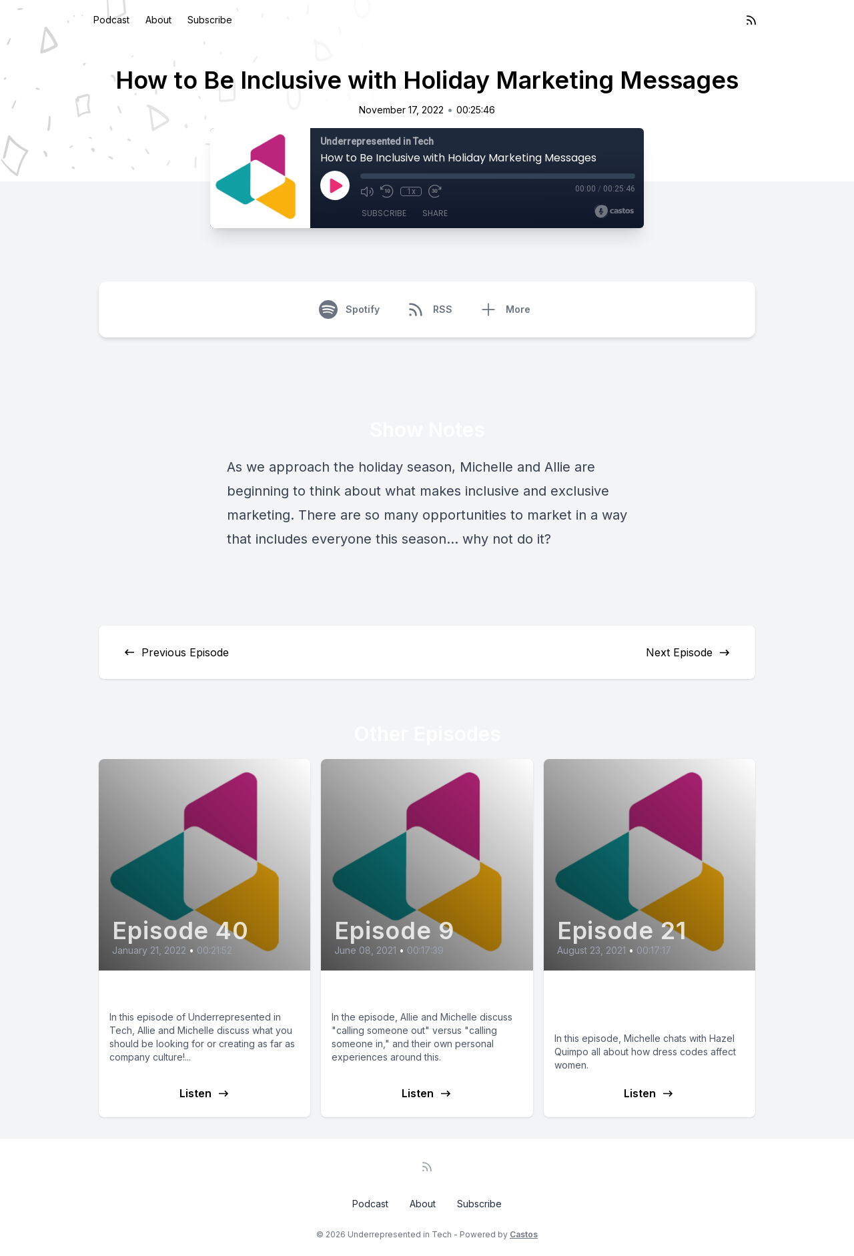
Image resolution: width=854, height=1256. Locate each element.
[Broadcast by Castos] (614, 211)
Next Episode (688, 652)
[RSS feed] (751, 20)
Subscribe (209, 19)
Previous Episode (176, 652)
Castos (524, 1234)
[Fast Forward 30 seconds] (435, 191)
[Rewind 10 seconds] (387, 191)
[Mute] (367, 191)
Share (435, 213)
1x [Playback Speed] (411, 191)
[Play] (335, 185)
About (158, 19)
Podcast (111, 19)
